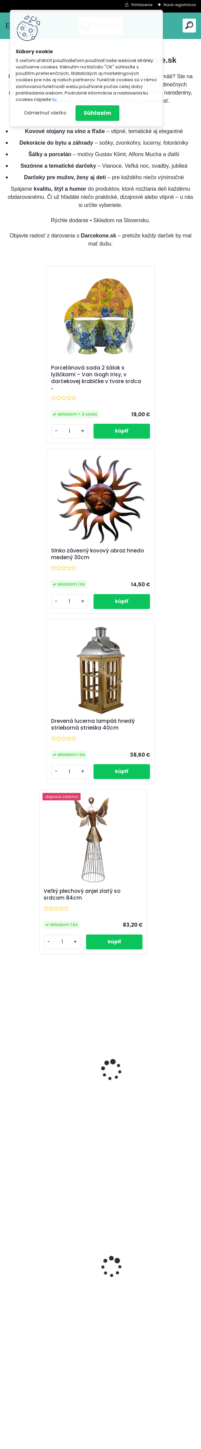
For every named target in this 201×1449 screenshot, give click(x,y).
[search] (189, 25)
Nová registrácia (180, 4)
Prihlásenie (141, 4)
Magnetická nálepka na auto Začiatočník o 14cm (48, 965)
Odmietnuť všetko (45, 113)
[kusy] (25, 1213)
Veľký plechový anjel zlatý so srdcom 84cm (146, 571)
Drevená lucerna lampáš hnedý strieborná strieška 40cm (44, 572)
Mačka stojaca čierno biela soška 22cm (45, 768)
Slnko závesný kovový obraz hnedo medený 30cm (145, 380)
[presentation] (9, 1144)
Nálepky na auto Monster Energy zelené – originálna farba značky (143, 1161)
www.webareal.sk (128, 1442)
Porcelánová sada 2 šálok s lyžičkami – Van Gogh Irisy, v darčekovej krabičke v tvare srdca (47, 378)
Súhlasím (97, 113)
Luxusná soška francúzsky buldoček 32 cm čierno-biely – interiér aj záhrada (147, 770)
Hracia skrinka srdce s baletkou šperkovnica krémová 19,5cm (51, 1163)
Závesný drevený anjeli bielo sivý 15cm (145, 965)
